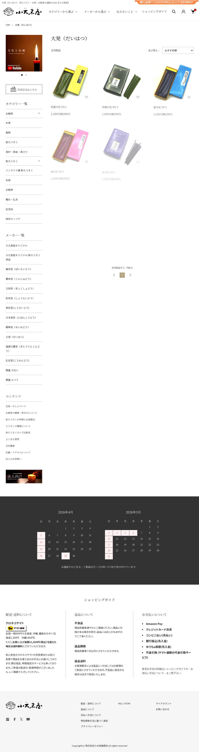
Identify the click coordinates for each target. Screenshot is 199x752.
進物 (8, 132)
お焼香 (9, 189)
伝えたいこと (125, 12)
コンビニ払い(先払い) (159, 635)
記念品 (9, 209)
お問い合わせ (162, 709)
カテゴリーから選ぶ (61, 12)
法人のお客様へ (14, 458)
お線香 (9, 113)
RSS (120, 703)
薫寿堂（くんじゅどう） (19, 279)
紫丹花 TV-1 (159, 108)
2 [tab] (26, 75)
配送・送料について (91, 703)
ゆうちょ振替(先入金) (158, 647)
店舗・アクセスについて (18, 452)
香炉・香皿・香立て (17, 152)
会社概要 (10, 445)
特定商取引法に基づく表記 (94, 720)
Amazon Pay (154, 624)
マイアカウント (164, 703)
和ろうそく (12, 161)
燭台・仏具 (12, 199)
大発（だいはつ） (24, 25)
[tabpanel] (24, 53)
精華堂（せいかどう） (18, 327)
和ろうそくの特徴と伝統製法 (20, 419)
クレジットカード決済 (159, 629)
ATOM (127, 703)
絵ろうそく (12, 142)
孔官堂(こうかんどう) (17, 360)
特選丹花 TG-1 (59, 107)
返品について (87, 709)
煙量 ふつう (12, 379)
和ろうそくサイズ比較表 (18, 432)
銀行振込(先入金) (157, 641)
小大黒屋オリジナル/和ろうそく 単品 (23, 257)
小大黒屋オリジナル (16, 245)
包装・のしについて (16, 406)
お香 (8, 122)
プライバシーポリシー (92, 726)
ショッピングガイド (154, 11)
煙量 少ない (12, 370)
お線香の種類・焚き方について (21, 412)
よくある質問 (12, 439)
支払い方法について (91, 715)
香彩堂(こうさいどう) (17, 307)
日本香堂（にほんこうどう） (21, 317)
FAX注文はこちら (27, 89)
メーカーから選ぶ (95, 12)
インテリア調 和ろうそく (19, 170)
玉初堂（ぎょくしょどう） (20, 288)
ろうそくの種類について (18, 426)
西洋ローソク (13, 219)
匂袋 (8, 180)
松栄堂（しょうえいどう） (20, 298)
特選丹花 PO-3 (110, 107)
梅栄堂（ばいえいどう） (19, 269)
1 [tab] (22, 75)
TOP (8, 25)
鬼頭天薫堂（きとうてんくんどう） (23, 349)
